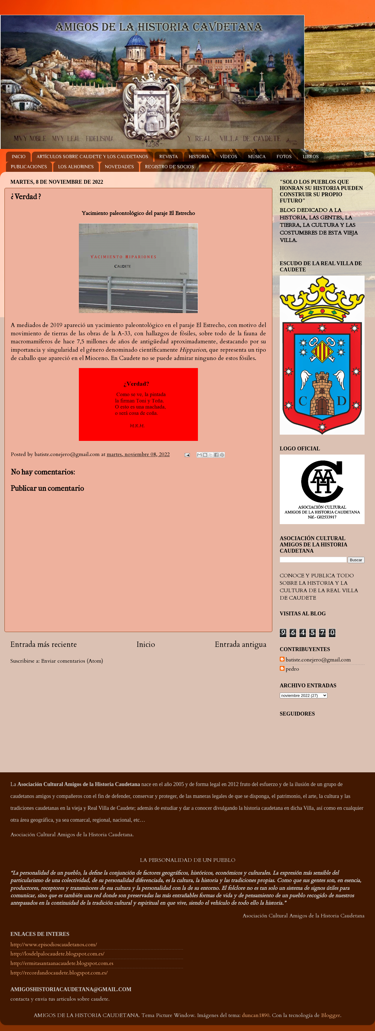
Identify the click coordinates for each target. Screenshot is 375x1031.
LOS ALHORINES (76, 166)
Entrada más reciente (43, 644)
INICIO (19, 156)
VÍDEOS (228, 156)
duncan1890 (255, 1015)
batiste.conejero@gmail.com (318, 660)
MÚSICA (256, 156)
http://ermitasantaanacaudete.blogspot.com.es (61, 963)
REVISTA (168, 156)
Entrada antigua (240, 644)
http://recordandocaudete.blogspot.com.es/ (59, 973)
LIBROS (311, 156)
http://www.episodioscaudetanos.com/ (53, 944)
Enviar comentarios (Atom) (72, 661)
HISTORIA (199, 156)
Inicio (146, 644)
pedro (292, 669)
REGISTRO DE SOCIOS (169, 166)
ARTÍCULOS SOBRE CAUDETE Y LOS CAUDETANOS (92, 156)
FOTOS (284, 156)
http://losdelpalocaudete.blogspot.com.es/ (57, 954)
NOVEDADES (119, 166)
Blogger (330, 1015)
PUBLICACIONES (29, 166)
